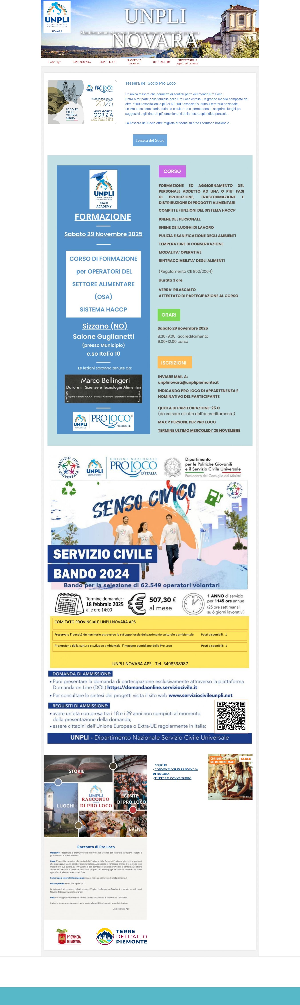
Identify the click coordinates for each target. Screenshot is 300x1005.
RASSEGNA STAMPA (134, 62)
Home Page (54, 62)
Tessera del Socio (150, 140)
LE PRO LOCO (107, 62)
